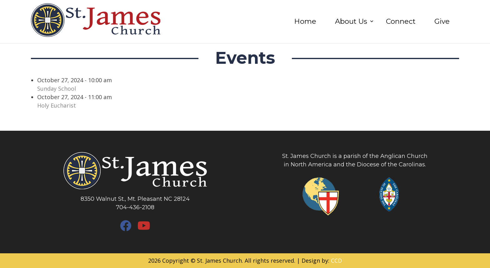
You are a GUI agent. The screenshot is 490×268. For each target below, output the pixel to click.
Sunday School (56, 88)
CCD (336, 260)
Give (442, 21)
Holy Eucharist (56, 105)
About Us (351, 21)
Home (305, 21)
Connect (401, 21)
